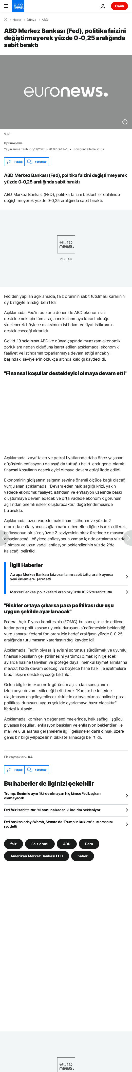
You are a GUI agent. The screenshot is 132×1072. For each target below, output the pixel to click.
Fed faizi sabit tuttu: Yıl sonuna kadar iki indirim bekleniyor (52, 810)
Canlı (119, 6)
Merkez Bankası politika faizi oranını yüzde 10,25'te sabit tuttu (61, 592)
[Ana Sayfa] (5, 19)
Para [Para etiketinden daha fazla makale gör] (89, 844)
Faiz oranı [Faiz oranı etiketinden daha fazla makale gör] (39, 844)
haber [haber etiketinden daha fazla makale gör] (83, 856)
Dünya (31, 19)
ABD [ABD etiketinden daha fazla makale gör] (66, 844)
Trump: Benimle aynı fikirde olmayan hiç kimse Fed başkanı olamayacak (52, 795)
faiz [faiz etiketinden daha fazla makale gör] (13, 844)
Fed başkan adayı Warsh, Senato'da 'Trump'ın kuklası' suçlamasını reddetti (58, 824)
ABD (45, 19)
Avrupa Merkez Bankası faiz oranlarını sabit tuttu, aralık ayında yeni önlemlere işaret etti (61, 576)
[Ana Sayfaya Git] (18, 6)
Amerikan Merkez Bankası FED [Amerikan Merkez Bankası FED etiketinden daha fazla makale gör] (36, 856)
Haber (17, 19)
